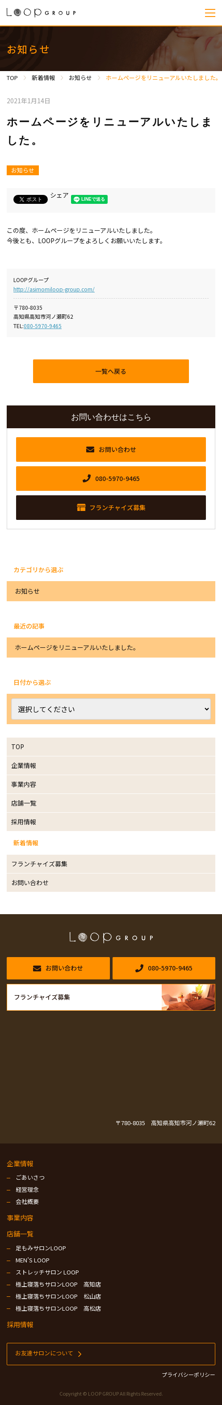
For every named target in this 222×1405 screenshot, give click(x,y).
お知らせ (22, 170)
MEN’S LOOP (33, 1260)
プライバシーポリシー (188, 1374)
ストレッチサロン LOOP (47, 1272)
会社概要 (27, 1201)
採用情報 (23, 821)
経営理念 (27, 1189)
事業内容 (23, 784)
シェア (59, 194)
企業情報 (23, 765)
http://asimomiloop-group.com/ (54, 289)
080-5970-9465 (43, 325)
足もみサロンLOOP (41, 1248)
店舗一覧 (23, 802)
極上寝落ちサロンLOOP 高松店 (58, 1308)
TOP (17, 746)
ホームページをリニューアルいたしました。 (77, 647)
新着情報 (25, 842)
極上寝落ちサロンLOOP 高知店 (58, 1284)
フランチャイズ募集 (39, 863)
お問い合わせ (30, 882)
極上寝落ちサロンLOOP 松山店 (58, 1296)
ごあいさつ (30, 1177)
